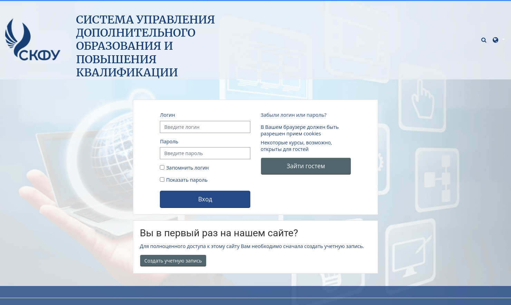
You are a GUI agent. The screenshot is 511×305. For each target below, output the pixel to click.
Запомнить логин (187, 167)
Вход (205, 199)
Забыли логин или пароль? (293, 115)
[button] (484, 40)
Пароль (169, 141)
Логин (167, 115)
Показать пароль (186, 180)
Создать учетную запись (173, 260)
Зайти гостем (306, 166)
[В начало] (32, 39)
